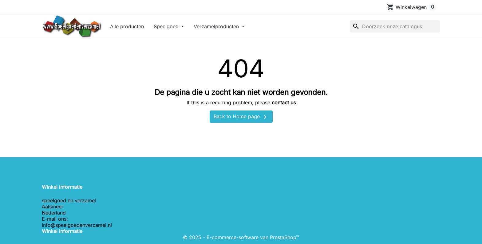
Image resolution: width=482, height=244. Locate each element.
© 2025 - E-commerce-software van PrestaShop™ (241, 237)
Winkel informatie (62, 231)
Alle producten (127, 26)
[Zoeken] (395, 26)
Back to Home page (241, 117)
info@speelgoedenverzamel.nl (77, 225)
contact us (284, 102)
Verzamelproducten (217, 26)
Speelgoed (167, 26)
